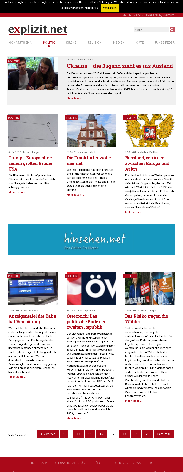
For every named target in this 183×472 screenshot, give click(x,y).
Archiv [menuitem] (138, 15)
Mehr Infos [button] (91, 7)
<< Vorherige (47, 434)
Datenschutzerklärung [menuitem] (72, 463)
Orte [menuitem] (140, 42)
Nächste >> (164, 434)
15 (90, 434)
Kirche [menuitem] (71, 42)
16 (101, 434)
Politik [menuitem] (49, 42)
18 (124, 434)
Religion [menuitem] (95, 42)
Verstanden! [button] (110, 7)
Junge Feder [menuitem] (165, 42)
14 (78, 434)
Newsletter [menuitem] (142, 463)
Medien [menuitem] (119, 42)
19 (136, 434)
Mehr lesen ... (75, 98)
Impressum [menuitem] (39, 463)
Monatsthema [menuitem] (20, 42)
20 (147, 434)
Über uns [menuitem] (103, 463)
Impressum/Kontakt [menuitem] (160, 15)
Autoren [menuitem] (121, 463)
